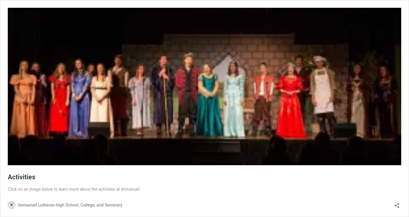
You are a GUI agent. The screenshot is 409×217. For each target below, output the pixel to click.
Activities (21, 177)
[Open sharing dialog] (397, 203)
